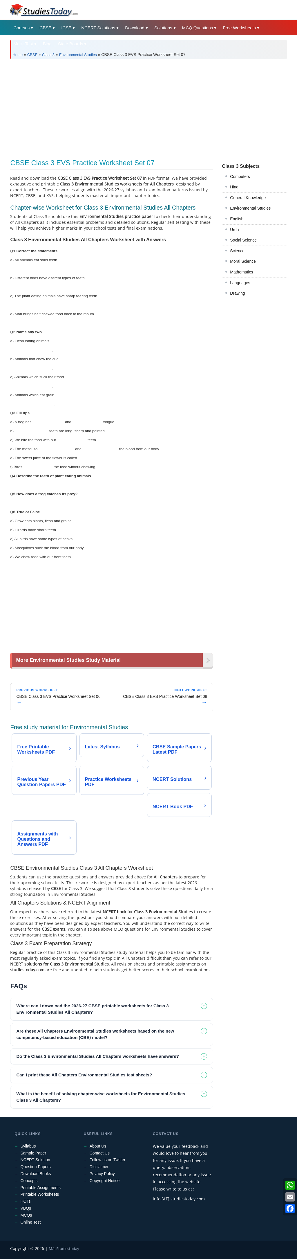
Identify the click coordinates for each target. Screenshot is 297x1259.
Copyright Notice (105, 1180)
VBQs (25, 1208)
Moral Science (243, 261)
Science (237, 250)
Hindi (234, 187)
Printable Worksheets (39, 1194)
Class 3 (48, 55)
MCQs (26, 1215)
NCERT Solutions (98, 27)
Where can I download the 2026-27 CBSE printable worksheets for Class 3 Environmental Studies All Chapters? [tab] (92, 1009)
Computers (240, 176)
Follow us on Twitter (107, 1159)
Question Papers (35, 1166)
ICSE (66, 27)
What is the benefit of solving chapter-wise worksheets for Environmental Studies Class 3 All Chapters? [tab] (100, 1097)
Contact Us (100, 1153)
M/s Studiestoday (64, 1248)
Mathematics (241, 272)
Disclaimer (99, 1166)
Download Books (35, 1173)
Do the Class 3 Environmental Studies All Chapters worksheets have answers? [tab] (97, 1056)
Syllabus (28, 1146)
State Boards (70, 43)
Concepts (28, 1180)
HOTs (25, 1201)
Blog (47, 43)
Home (17, 55)
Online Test (30, 1222)
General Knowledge (248, 197)
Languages (240, 282)
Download (134, 27)
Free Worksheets (239, 27)
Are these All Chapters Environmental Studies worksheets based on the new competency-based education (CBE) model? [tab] (95, 1034)
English (236, 219)
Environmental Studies (78, 55)
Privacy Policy (102, 1173)
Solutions (163, 27)
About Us (98, 1146)
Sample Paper (33, 1153)
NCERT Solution (35, 1159)
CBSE (45, 27)
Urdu (234, 229)
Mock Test (23, 43)
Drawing (237, 293)
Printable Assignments (40, 1187)
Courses (21, 27)
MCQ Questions (197, 27)
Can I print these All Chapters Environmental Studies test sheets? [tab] (84, 1074)
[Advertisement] (148, 106)
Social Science (243, 240)
